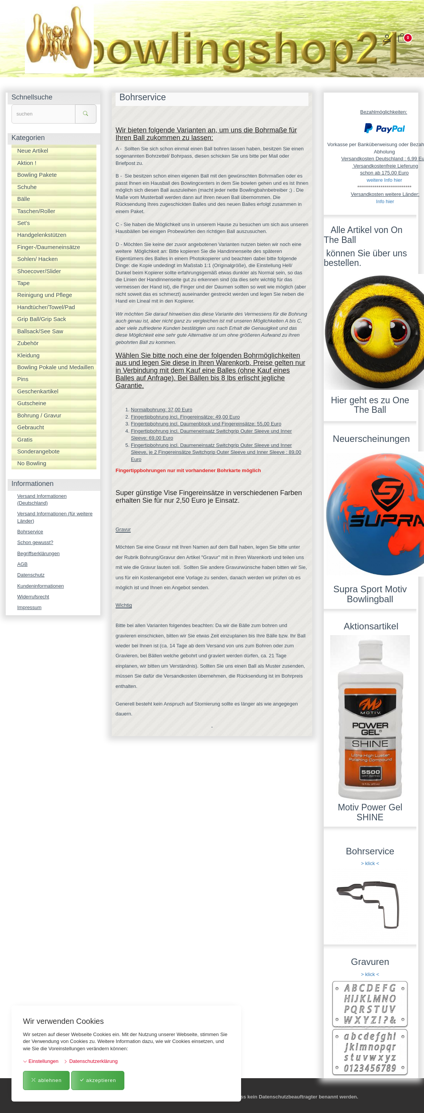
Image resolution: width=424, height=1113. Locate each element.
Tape (23, 283)
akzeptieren (97, 1080)
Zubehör (28, 343)
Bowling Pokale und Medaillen (55, 367)
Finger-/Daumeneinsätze (48, 247)
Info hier (385, 201)
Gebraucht (30, 427)
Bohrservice (30, 532)
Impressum (29, 608)
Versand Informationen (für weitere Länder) (55, 517)
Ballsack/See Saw (40, 331)
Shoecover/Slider (39, 271)
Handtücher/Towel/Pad (46, 307)
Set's (23, 223)
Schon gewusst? (35, 543)
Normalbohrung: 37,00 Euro (161, 409)
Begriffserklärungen (38, 554)
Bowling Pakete (37, 174)
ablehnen (46, 1080)
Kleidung (28, 355)
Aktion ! (26, 163)
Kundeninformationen (41, 587)
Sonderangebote (38, 451)
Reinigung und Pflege (44, 295)
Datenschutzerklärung (90, 1061)
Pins (22, 379)
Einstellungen (41, 1061)
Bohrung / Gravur (39, 415)
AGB (22, 564)
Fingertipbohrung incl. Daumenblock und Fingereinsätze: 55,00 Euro (206, 424)
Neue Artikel (32, 150)
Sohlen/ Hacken (37, 259)
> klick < (370, 863)
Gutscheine (31, 403)
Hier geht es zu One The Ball (370, 405)
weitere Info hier (384, 180)
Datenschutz (31, 575)
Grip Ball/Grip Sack (41, 319)
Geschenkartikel (38, 391)
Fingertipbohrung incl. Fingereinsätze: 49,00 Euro (185, 417)
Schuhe (27, 187)
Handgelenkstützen (41, 234)
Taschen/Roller (36, 211)
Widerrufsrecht (33, 597)
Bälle (23, 199)
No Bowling (31, 463)
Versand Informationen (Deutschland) (42, 499)
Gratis (25, 439)
